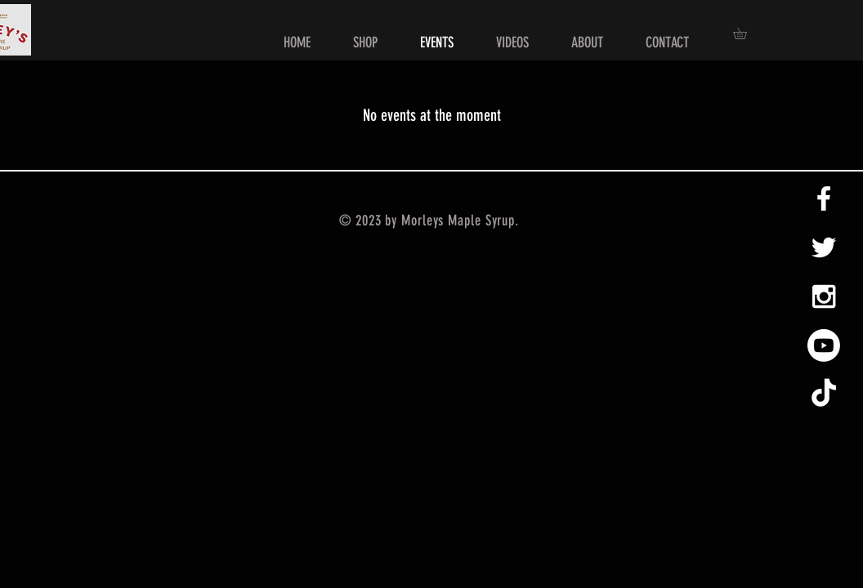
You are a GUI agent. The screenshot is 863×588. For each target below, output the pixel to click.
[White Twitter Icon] (823, 247)
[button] (745, 33)
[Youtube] (823, 345)
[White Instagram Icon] (823, 296)
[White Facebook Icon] (823, 198)
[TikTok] (823, 394)
